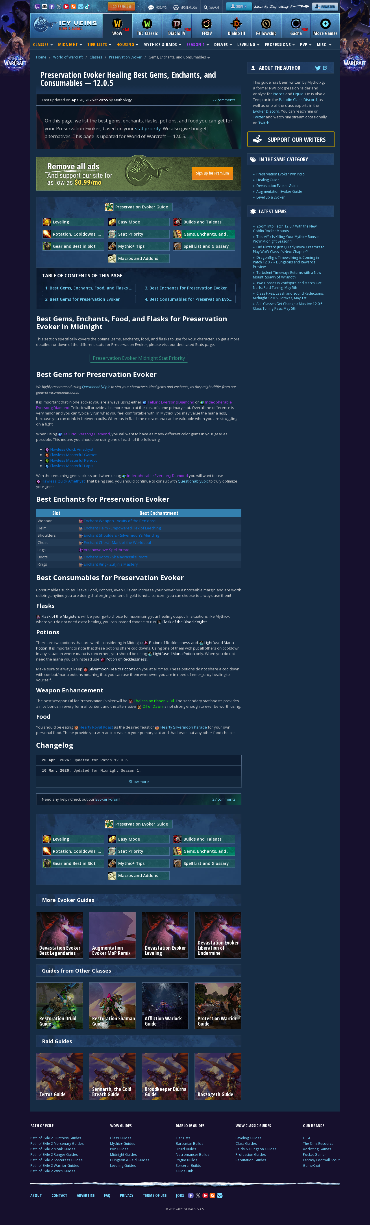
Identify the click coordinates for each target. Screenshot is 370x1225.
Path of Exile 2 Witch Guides (52, 1171)
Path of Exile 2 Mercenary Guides (57, 1143)
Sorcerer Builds (188, 1165)
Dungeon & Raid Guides (129, 1160)
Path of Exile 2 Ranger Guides (54, 1154)
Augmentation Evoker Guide (279, 191)
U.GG (307, 1138)
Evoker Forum (107, 799)
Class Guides (120, 1138)
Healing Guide (268, 179)
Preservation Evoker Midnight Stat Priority (139, 358)
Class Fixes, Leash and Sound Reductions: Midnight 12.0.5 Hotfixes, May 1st (288, 295)
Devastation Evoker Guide (277, 185)
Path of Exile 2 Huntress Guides (55, 1138)
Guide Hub (184, 1171)
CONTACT (59, 1195)
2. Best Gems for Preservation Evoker (82, 299)
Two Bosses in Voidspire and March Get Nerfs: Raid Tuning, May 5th (287, 285)
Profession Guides (251, 1154)
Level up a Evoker (270, 197)
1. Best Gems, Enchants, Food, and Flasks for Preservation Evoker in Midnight (89, 288)
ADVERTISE (86, 1195)
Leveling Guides (123, 1165)
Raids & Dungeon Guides (256, 1149)
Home (41, 57)
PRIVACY (126, 1195)
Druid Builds (186, 1149)
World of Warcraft (68, 57)
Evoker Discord (266, 111)
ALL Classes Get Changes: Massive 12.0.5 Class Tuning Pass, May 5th (288, 306)
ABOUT (36, 1195)
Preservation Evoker (125, 57)
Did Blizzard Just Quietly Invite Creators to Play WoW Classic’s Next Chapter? (289, 249)
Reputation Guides (251, 1160)
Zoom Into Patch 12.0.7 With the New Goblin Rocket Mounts (285, 228)
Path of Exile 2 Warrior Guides (54, 1165)
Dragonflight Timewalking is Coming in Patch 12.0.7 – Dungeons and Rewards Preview (286, 262)
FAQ (107, 1195)
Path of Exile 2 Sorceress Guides (56, 1160)
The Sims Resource (318, 1143)
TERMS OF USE (154, 1195)
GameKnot (311, 1165)
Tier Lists (183, 1138)
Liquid (298, 93)
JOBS (180, 1195)
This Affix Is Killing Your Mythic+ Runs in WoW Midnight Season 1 (286, 239)
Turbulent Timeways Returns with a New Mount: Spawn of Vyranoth (287, 275)
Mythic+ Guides (122, 1143)
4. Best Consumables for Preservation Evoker (188, 299)
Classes (96, 57)
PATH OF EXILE (41, 1125)
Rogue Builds (186, 1160)
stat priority (148, 128)
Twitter (259, 117)
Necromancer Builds (192, 1154)
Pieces (278, 93)
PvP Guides (119, 1149)
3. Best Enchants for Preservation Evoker (186, 288)
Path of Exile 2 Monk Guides (52, 1149)
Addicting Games (317, 1149)
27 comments (224, 99)
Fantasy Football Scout (321, 1160)
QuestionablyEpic (96, 386)
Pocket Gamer (314, 1154)
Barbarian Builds (189, 1143)
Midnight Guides (123, 1154)
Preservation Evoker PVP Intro (280, 174)
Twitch (263, 122)
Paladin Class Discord (298, 99)
